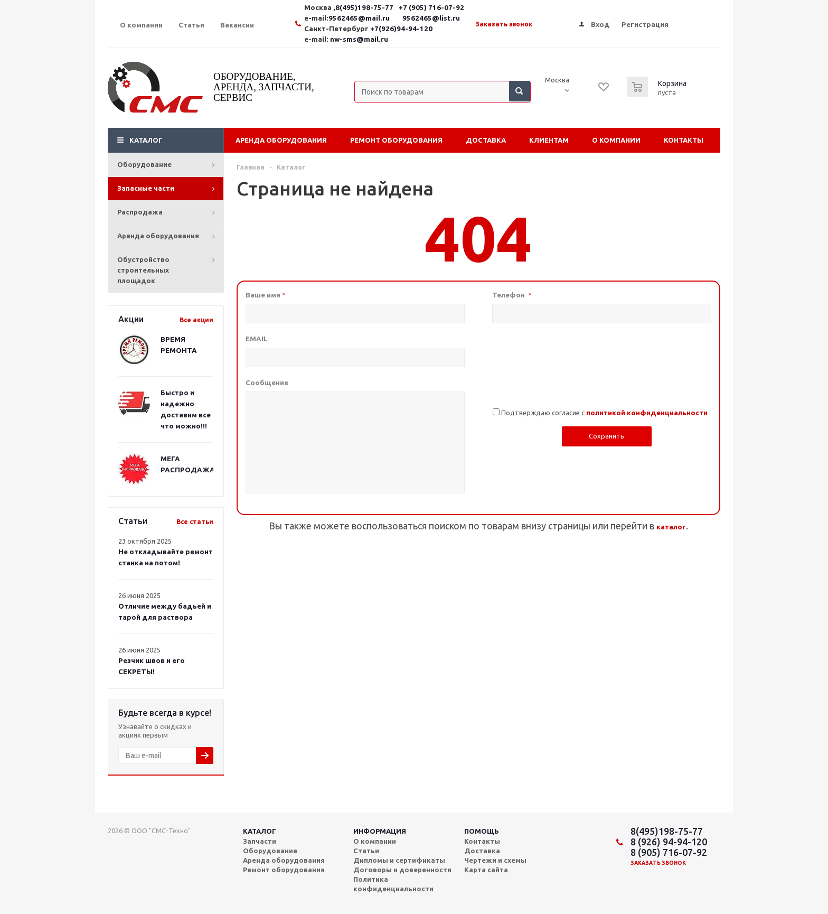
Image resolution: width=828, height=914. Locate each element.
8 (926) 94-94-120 (669, 841)
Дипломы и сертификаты (399, 860)
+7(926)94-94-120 (401, 29)
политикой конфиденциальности (647, 413)
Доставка (486, 140)
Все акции (196, 319)
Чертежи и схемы (495, 860)
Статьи (366, 850)
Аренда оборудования (158, 235)
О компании (616, 140)
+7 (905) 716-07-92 (431, 8)
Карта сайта (486, 869)
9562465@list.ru (431, 18)
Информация (379, 831)
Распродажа (140, 212)
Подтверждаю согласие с (604, 412)
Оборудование (144, 164)
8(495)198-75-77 (667, 831)
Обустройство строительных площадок (143, 270)
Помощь (481, 831)
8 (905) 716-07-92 (669, 852)
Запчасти (259, 841)
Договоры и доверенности (402, 869)
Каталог (146, 140)
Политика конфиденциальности (393, 883)
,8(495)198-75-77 (364, 8)
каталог (671, 527)
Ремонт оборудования (396, 140)
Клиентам (549, 140)
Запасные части (145, 188)
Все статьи (194, 521)
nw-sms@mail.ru (359, 39)
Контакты (683, 140)
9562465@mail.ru (359, 18)
